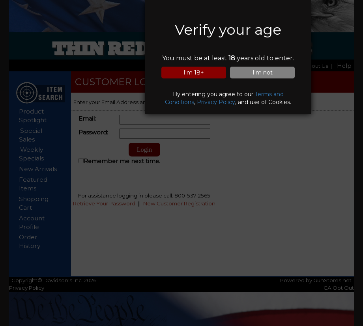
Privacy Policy (216, 102)
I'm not (263, 72)
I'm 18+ (193, 72)
